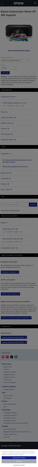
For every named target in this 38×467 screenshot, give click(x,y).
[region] (19, 458)
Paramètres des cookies (19, 465)
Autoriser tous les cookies (19, 457)
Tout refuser (19, 461)
